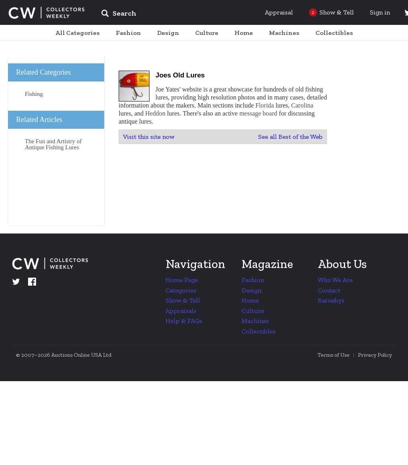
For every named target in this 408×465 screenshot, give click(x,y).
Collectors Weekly (46, 13)
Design (251, 290)
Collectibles (259, 331)
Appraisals (181, 311)
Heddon (155, 113)
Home (250, 300)
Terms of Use (333, 354)
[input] (177, 14)
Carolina (302, 105)
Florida (264, 105)
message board (258, 113)
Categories (181, 290)
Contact (329, 290)
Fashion (253, 280)
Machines (255, 321)
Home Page (182, 280)
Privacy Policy (375, 354)
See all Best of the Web (290, 136)
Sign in (380, 12)
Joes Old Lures (180, 75)
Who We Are (335, 280)
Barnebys (331, 300)
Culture (253, 311)
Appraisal (279, 12)
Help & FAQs (184, 321)
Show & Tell (183, 300)
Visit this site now (148, 136)
